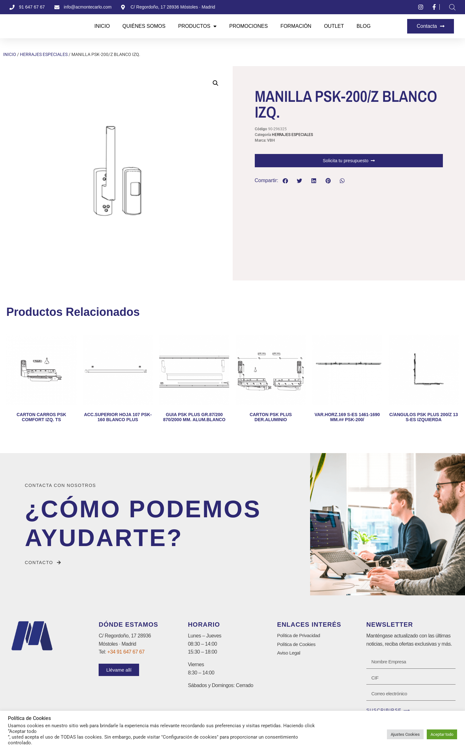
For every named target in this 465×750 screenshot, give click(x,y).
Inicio (102, 26)
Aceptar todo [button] (442, 734)
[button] (215, 83)
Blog (363, 26)
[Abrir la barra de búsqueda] (452, 7)
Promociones (248, 26)
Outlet (334, 26)
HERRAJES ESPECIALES (44, 54)
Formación (295, 26)
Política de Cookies (297, 645)
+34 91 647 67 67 (125, 652)
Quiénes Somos (143, 26)
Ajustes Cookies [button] (405, 734)
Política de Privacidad (300, 636)
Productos (197, 26)
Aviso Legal (289, 654)
